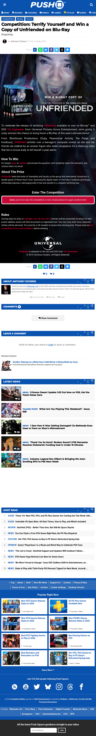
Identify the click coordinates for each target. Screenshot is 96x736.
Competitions (8, 19)
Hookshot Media (18, 699)
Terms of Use (18, 587)
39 (17, 432)
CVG (65, 714)
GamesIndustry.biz (51, 714)
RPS (72, 714)
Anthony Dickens (19, 41)
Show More (48, 670)
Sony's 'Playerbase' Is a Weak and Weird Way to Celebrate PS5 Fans (45, 545)
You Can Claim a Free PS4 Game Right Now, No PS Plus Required (42, 533)
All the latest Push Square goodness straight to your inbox (48, 724)
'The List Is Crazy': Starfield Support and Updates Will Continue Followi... (46, 551)
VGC (38, 714)
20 (17, 449)
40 (17, 415)
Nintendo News (80, 709)
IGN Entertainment (42, 699)
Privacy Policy (80, 582)
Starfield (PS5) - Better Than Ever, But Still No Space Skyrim (41, 527)
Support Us (55, 582)
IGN (92, 709)
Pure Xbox (30, 709)
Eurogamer (27, 714)
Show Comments (48, 318)
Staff (28, 582)
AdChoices (73, 699)
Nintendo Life (32, 286)
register (23, 163)
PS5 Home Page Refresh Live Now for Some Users (36, 556)
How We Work (40, 582)
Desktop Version (76, 587)
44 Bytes (63, 699)
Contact (67, 582)
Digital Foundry (63, 709)
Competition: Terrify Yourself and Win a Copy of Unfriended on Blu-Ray (45, 27)
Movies (20, 19)
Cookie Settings (58, 587)
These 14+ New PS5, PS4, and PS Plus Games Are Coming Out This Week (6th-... (50, 515)
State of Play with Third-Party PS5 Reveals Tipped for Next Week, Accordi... (47, 568)
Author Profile (37, 297)
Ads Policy (33, 587)
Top (11, 582)
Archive (44, 587)
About (20, 582)
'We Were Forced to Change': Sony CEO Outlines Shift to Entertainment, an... (48, 562)
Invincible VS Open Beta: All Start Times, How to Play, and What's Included (47, 521)
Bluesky (50, 297)
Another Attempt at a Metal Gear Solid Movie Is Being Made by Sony (45, 362)
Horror (29, 19)
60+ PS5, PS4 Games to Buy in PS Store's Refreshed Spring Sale (43, 539)
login (14, 163)
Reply (61, 297)
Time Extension (45, 709)
